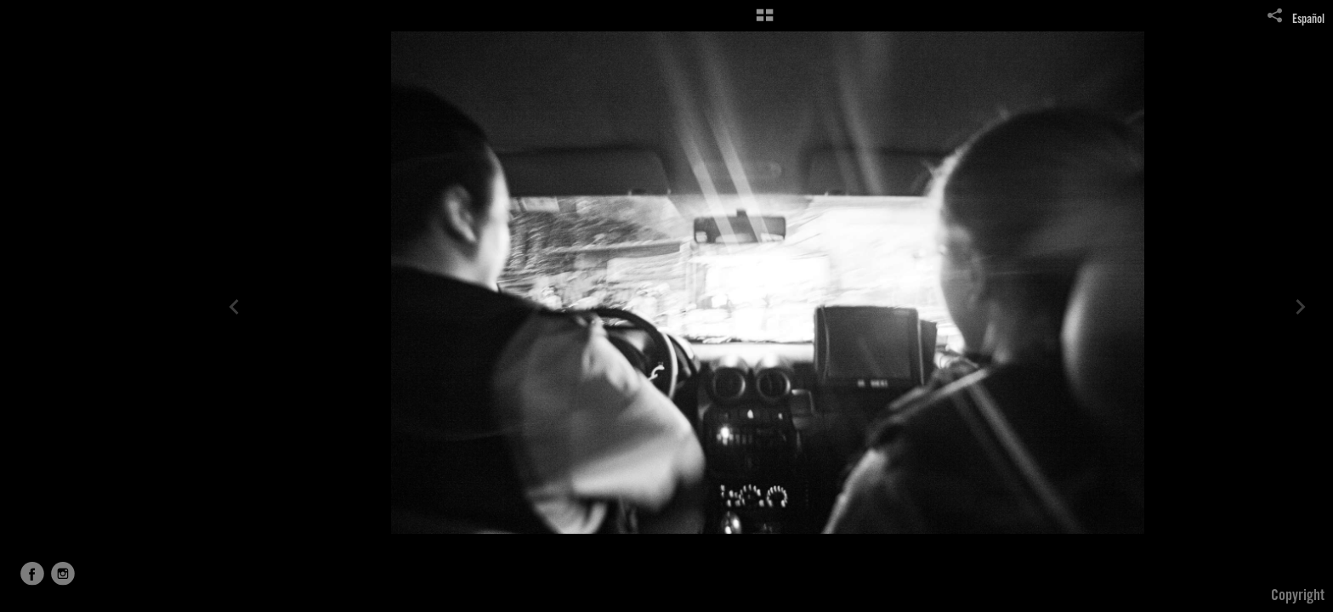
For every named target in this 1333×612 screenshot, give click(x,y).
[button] (765, 21)
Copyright (1297, 596)
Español (1308, 20)
